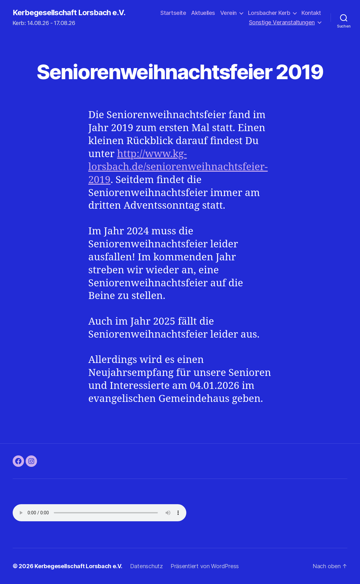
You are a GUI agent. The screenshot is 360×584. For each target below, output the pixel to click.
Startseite (173, 13)
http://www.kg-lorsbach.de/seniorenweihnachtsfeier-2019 (178, 167)
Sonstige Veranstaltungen (282, 22)
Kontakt (311, 13)
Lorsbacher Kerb (269, 13)
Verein (228, 13)
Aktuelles (203, 13)
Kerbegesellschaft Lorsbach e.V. (69, 12)
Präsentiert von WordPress (205, 566)
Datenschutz (146, 566)
